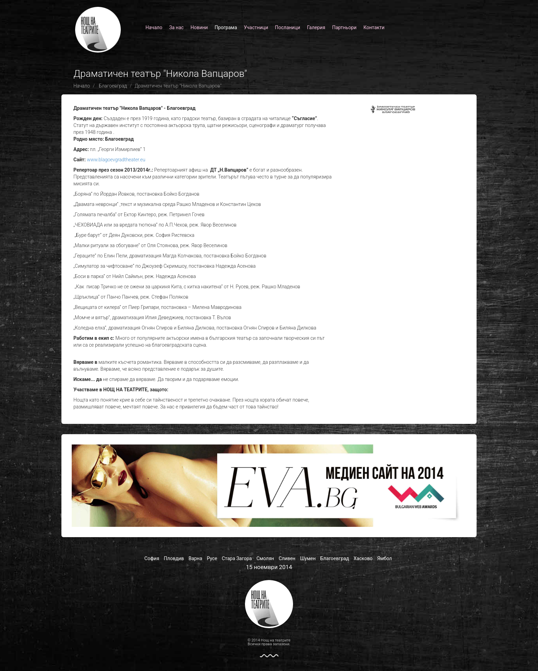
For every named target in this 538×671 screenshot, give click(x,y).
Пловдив (174, 558)
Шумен (308, 558)
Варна (195, 558)
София (151, 558)
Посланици (287, 27)
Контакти (374, 27)
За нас (176, 27)
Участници (256, 27)
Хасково (363, 558)
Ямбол (384, 558)
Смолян (265, 558)
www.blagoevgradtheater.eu (116, 159)
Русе (212, 558)
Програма (226, 27)
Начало (153, 27)
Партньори (344, 27)
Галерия (316, 27)
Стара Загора (237, 558)
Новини (199, 27)
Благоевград (113, 86)
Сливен (287, 558)
